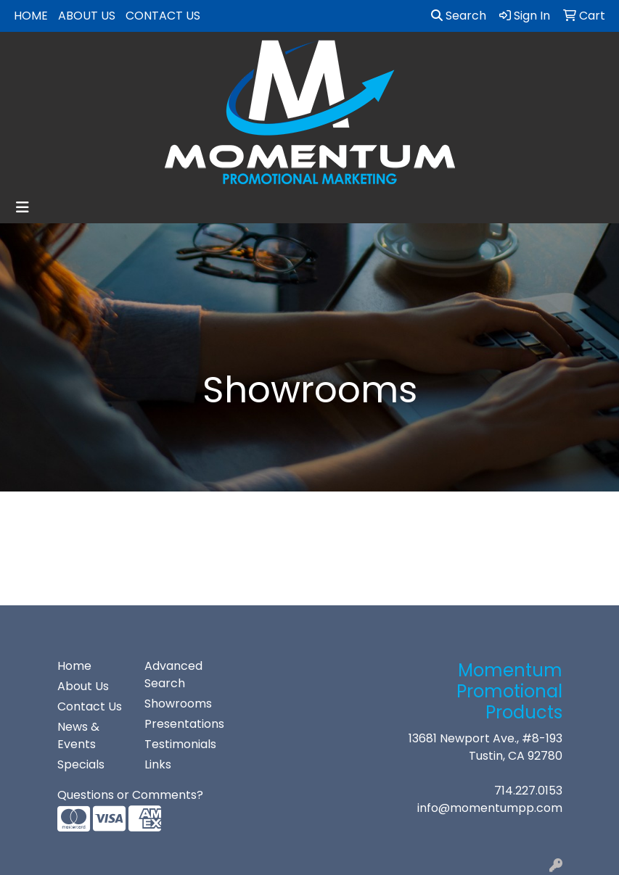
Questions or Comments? (130, 795)
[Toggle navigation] (22, 207)
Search (458, 15)
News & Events (78, 735)
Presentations (179, 724)
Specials (80, 764)
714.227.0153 (528, 790)
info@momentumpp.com (489, 808)
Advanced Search (173, 675)
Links (157, 764)
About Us (86, 15)
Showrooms (178, 703)
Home (31, 15)
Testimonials (179, 744)
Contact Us (163, 15)
